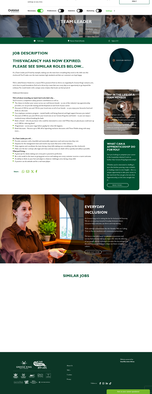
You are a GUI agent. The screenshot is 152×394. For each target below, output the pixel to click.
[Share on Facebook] (36, 171)
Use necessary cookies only (134, 13)
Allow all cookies (134, 5)
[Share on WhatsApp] (23, 171)
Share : (16, 171)
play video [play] (122, 106)
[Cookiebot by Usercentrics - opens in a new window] (13, 24)
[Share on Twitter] (32, 171)
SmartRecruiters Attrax (127, 361)
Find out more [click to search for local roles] (93, 252)
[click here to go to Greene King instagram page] (103, 383)
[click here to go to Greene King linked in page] (107, 383)
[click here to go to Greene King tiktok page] (110, 383)
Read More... (118, 185)
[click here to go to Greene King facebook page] (100, 383)
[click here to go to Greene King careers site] (32, 372)
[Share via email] (27, 171)
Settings (109, 24)
